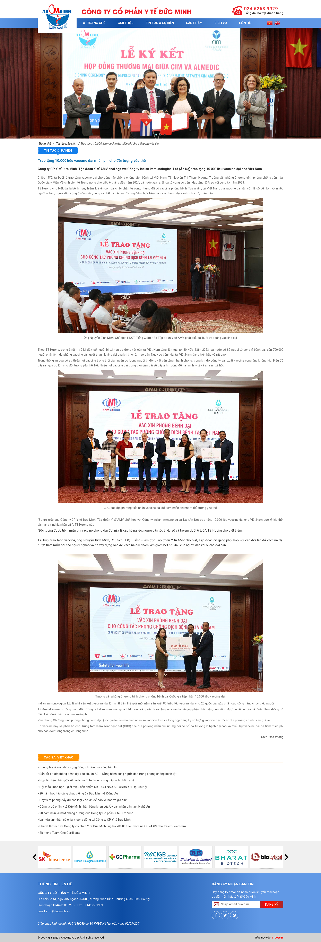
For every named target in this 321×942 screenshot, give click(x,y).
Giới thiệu (125, 23)
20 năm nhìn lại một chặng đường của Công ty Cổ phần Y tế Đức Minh (85, 813)
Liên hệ (245, 23)
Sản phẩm (194, 23)
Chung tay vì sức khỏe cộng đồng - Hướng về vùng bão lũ (77, 767)
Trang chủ (94, 23)
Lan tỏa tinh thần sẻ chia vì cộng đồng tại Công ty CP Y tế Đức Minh (84, 819)
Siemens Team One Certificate (59, 833)
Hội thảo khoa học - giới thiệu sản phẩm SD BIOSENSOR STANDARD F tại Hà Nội (92, 787)
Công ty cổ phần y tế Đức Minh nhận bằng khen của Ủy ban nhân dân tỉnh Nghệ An (94, 806)
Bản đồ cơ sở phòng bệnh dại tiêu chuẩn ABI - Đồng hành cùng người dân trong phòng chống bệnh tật (107, 774)
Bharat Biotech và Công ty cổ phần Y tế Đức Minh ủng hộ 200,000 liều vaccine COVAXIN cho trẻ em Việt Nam (112, 826)
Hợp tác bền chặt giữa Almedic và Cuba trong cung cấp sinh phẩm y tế (86, 780)
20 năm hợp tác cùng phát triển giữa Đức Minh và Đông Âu (78, 793)
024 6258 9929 (261, 8)
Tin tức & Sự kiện (160, 23)
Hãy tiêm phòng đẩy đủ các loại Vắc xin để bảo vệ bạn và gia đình (83, 800)
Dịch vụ (221, 23)
